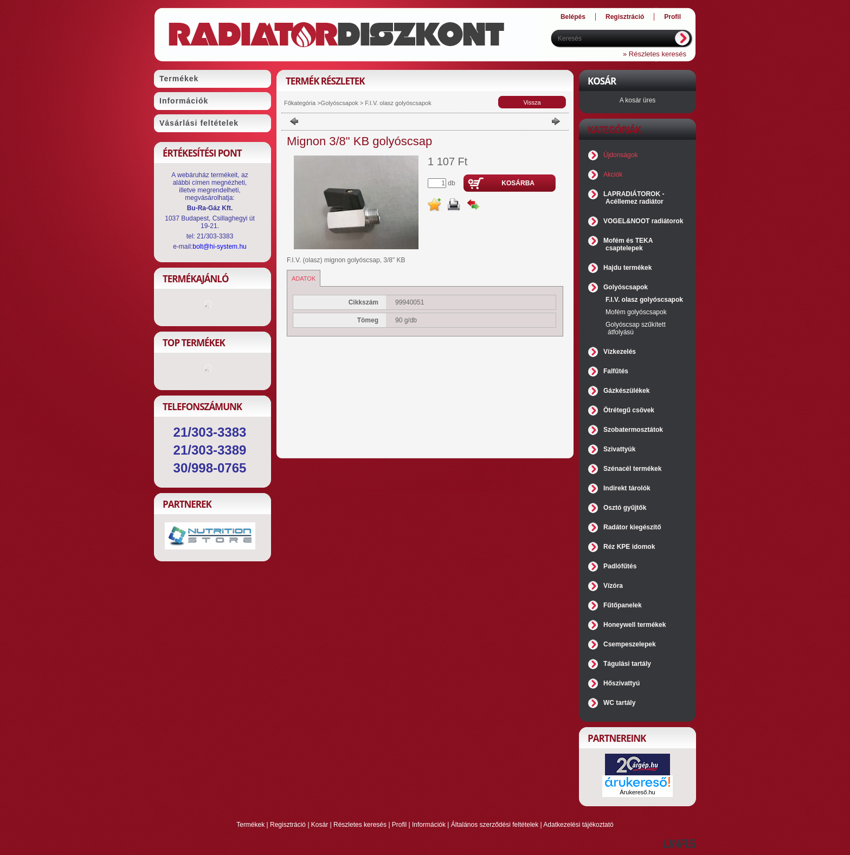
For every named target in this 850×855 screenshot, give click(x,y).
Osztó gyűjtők (624, 507)
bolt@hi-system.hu (219, 246)
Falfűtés (615, 371)
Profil (399, 824)
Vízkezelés (619, 351)
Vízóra (613, 586)
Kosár (319, 824)
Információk (429, 824)
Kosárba (518, 183)
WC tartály (619, 703)
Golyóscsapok (339, 103)
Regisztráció (288, 824)
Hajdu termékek (627, 267)
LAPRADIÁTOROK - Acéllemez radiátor (633, 197)
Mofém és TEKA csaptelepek (628, 244)
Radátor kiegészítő (632, 527)
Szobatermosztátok (633, 429)
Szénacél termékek (632, 468)
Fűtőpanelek (622, 605)
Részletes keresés (360, 824)
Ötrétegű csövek (628, 410)
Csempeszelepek (629, 644)
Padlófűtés (619, 566)
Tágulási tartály (627, 664)
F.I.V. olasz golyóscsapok (397, 103)
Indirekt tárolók (627, 488)
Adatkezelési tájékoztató (578, 824)
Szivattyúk (619, 449)
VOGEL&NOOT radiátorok (643, 221)
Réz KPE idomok (629, 546)
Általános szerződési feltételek (494, 824)
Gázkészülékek (626, 390)
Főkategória (299, 103)
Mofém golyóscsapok (636, 312)
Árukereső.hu (637, 792)
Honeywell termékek (634, 625)
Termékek (250, 824)
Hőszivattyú (621, 683)
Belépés (573, 17)
